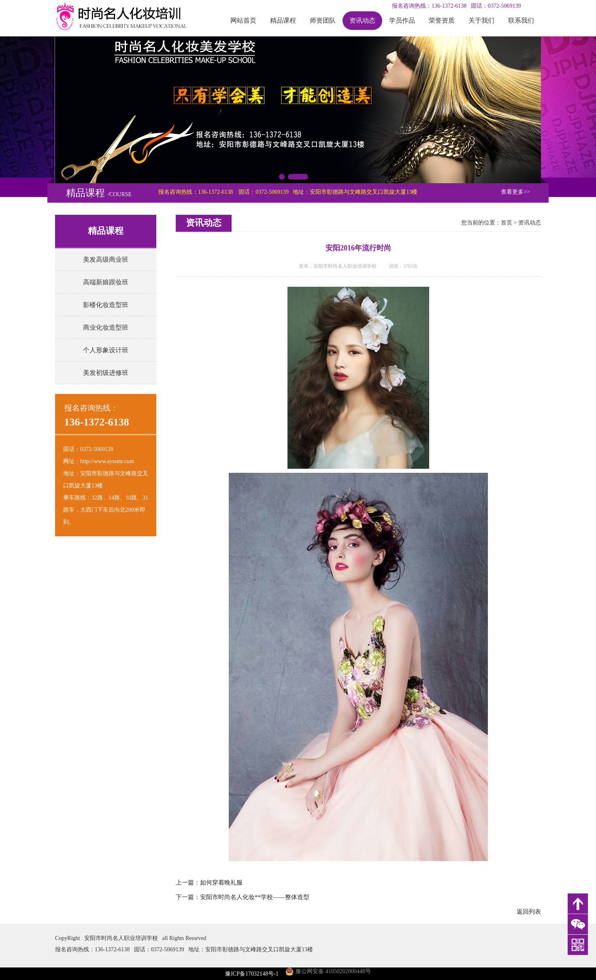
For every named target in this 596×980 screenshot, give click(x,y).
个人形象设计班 (105, 350)
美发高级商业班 (105, 259)
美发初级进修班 (105, 372)
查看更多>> (515, 192)
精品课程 (283, 20)
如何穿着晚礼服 (221, 882)
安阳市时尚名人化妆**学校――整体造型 (254, 897)
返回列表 (529, 911)
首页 (506, 223)
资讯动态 (362, 20)
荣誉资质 (442, 20)
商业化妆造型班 (105, 327)
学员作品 (402, 20)
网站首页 (243, 20)
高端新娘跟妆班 (105, 282)
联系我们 (521, 20)
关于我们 (481, 20)
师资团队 (323, 20)
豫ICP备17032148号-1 (251, 974)
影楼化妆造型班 (105, 304)
